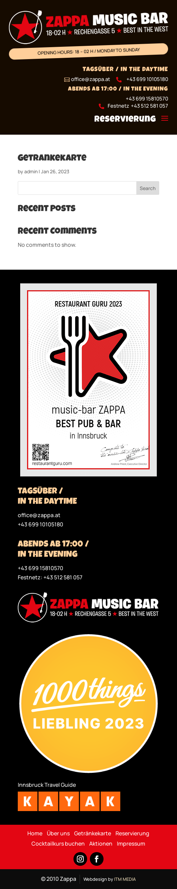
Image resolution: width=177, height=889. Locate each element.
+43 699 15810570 (147, 98)
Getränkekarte (92, 834)
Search (147, 188)
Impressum (131, 844)
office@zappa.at (39, 515)
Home (34, 834)
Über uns (58, 834)
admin (31, 171)
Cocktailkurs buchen (58, 844)
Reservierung (125, 120)
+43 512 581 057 (149, 105)
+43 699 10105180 (147, 79)
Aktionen (100, 844)
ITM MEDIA (125, 879)
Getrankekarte (52, 158)
